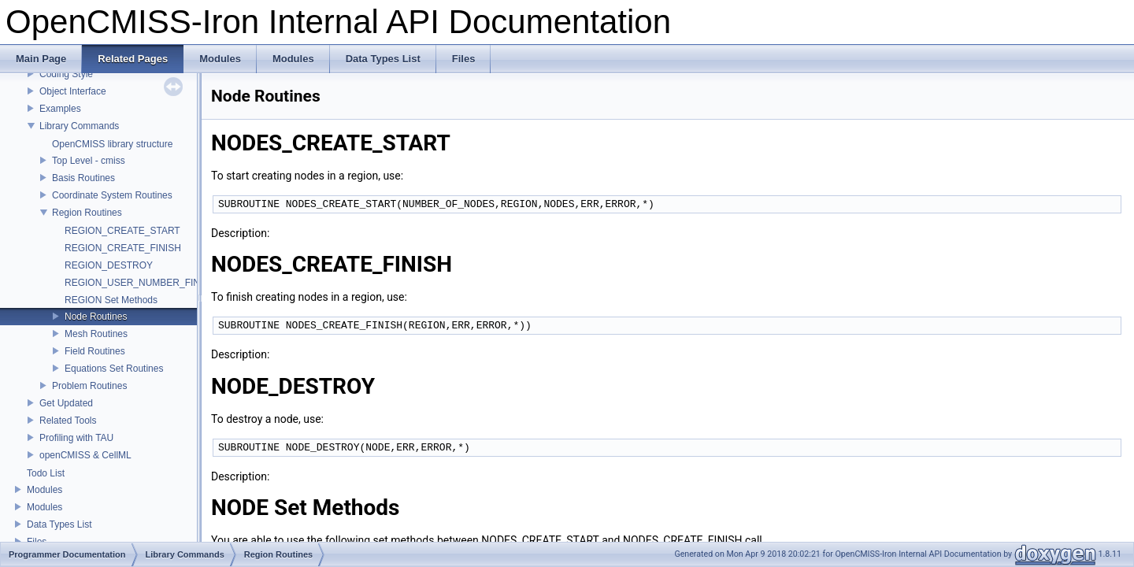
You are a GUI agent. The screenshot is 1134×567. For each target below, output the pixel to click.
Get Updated (66, 403)
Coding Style (66, 74)
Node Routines (96, 316)
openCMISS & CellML (85, 455)
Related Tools (68, 420)
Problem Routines (89, 385)
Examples (60, 108)
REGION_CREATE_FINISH (123, 248)
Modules (44, 489)
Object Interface (72, 91)
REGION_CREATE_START (122, 230)
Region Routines (87, 212)
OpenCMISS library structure (112, 144)
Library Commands (79, 126)
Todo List (46, 473)
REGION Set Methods (111, 300)
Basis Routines (83, 177)
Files (36, 541)
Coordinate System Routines (112, 195)
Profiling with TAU (76, 437)
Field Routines (95, 351)
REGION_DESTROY (109, 265)
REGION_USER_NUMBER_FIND (136, 282)
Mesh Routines (96, 333)
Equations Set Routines (114, 368)
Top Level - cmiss (88, 160)
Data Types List (59, 524)
